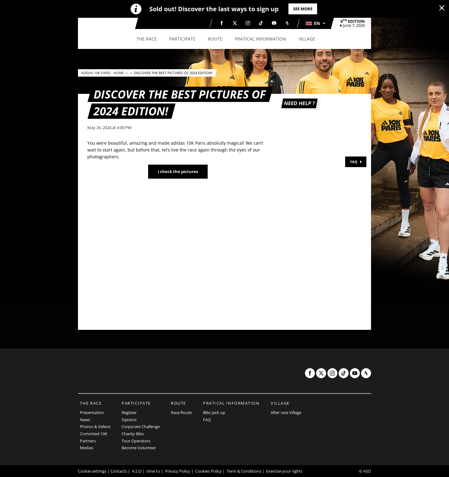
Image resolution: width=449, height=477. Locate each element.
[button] (315, 23)
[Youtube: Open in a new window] (274, 23)
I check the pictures (178, 171)
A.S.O (137, 471)
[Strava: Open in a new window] (287, 23)
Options (129, 419)
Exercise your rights (284, 471)
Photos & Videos (95, 426)
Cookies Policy (208, 471)
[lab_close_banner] (442, 8)
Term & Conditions (244, 471)
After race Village (286, 412)
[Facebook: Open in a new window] (221, 23)
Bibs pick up (214, 412)
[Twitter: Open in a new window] (234, 23)
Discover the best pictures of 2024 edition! (173, 72)
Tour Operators (136, 441)
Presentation (92, 412)
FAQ (353, 161)
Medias (86, 447)
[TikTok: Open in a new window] (261, 23)
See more (302, 9)
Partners (88, 441)
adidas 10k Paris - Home (103, 72)
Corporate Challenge (141, 426)
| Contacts (117, 471)
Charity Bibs (133, 433)
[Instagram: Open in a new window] (248, 23)
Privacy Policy (177, 471)
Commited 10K (93, 433)
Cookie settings (92, 471)
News (85, 419)
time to (153, 471)
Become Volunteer (139, 447)
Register (129, 412)
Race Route (181, 412)
